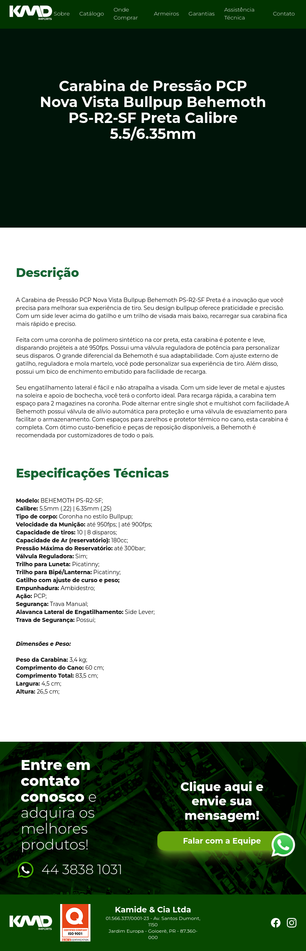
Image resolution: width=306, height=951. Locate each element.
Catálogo (91, 13)
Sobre (62, 13)
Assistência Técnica (239, 13)
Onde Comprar (126, 13)
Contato (284, 13)
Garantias (201, 13)
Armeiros (166, 13)
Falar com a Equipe (222, 841)
